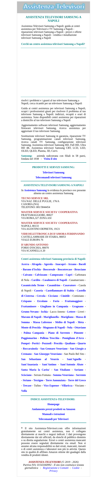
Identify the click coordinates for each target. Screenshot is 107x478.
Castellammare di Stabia (60, 290)
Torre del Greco (77, 380)
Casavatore (69, 285)
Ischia (44, 311)
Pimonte (78, 332)
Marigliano (67, 317)
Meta (81, 322)
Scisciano (26, 375)
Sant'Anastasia (29, 364)
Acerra (25, 264)
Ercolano (42, 301)
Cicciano (53, 295)
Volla (24, 390)
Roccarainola (30, 348)
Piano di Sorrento (59, 332)
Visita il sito (50, 158)
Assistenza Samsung (35, 190)
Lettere (71, 311)
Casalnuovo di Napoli (55, 280)
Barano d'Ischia (32, 269)
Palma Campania (34, 332)
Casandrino (53, 285)
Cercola (41, 295)
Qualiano (70, 343)
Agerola (48, 264)
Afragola (36, 264)
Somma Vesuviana (63, 375)
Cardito (36, 280)
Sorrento (81, 375)
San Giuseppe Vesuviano (48, 353)
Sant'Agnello (74, 359)
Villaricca (66, 385)
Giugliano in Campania (54, 306)
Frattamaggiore (74, 301)
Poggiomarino (29, 338)
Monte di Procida (31, 327)
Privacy (53, 470)
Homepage (53, 404)
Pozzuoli (46, 343)
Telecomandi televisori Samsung (53, 177)
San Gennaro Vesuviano (53, 348)
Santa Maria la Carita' (35, 369)
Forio (56, 301)
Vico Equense (51, 385)
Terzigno (38, 380)
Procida (58, 343)
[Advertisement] (53, 72)
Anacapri (60, 264)
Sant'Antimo (49, 364)
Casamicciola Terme (32, 285)
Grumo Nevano (30, 311)
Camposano (56, 274)
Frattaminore (28, 306)
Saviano (78, 369)
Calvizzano (41, 274)
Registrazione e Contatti (56, 467)
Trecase (27, 385)
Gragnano (77, 306)
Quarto (82, 343)
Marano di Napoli (31, 317)
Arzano (72, 264)
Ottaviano (80, 327)
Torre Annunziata (56, 380)
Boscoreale (49, 269)
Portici (36, 343)
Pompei (25, 343)
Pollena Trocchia (49, 338)
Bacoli (82, 264)
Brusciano (80, 269)
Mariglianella (51, 317)
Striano (27, 380)
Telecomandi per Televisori (53, 419)
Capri (69, 274)
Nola (69, 327)
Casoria (38, 290)
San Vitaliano (62, 369)
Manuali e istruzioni (53, 414)
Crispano (26, 301)
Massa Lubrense (42, 322)
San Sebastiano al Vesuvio (40, 359)
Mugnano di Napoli (54, 327)
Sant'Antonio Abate (71, 364)
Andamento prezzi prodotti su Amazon (53, 409)
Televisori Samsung (53, 172)
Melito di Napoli (65, 322)
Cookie (75, 467)
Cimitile (65, 295)
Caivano (27, 274)
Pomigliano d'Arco (73, 338)
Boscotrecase (65, 269)
